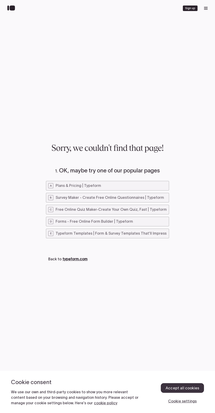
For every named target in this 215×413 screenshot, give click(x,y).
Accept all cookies (182, 388)
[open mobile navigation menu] (206, 8)
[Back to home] (12, 8)
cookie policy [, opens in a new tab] (105, 403)
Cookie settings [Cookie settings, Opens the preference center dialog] (182, 401)
